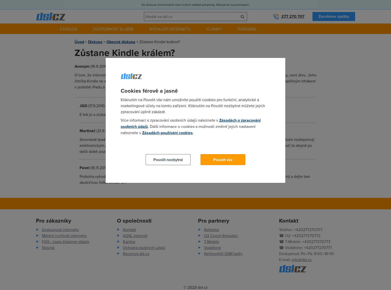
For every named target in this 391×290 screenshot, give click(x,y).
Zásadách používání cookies (167, 133)
